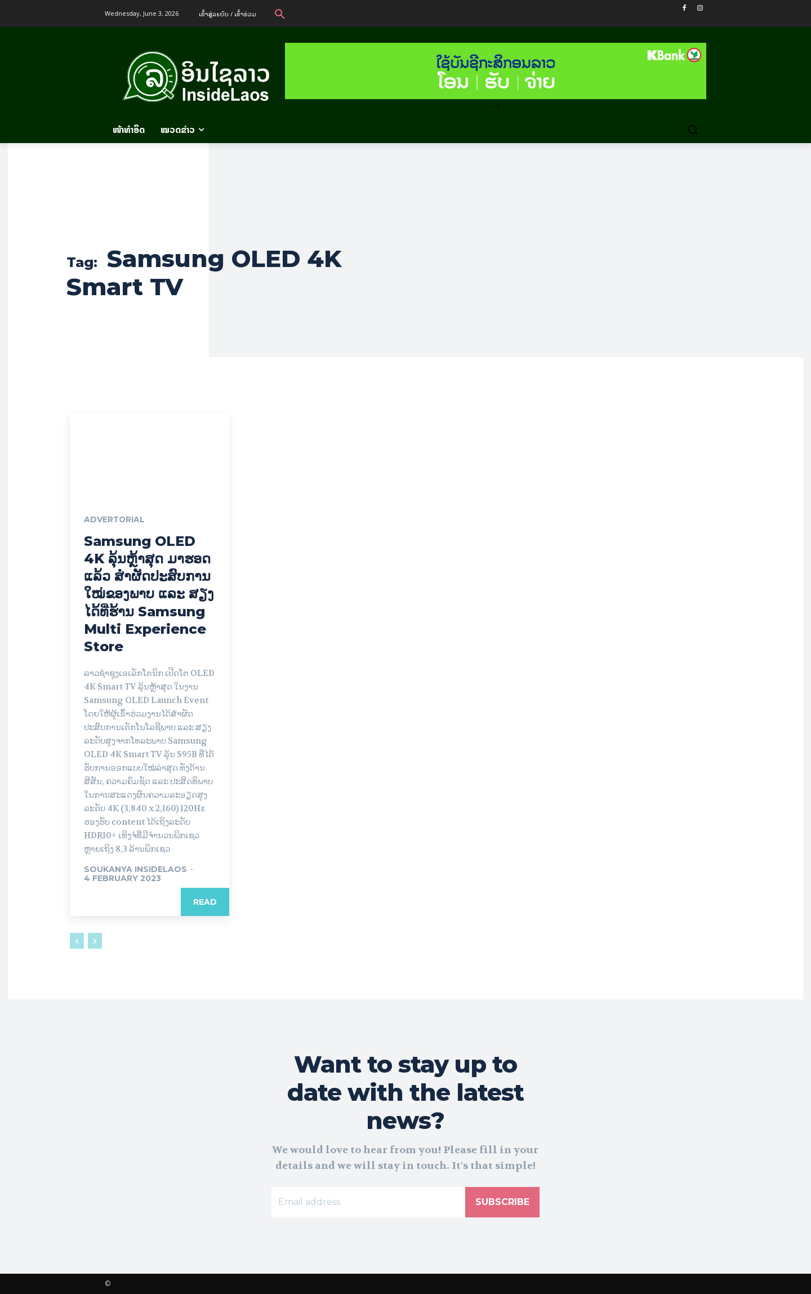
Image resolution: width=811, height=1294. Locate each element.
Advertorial (115, 520)
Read (205, 902)
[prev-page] (77, 941)
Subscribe (502, 1202)
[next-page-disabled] (95, 941)
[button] (279, 13)
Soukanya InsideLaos (135, 869)
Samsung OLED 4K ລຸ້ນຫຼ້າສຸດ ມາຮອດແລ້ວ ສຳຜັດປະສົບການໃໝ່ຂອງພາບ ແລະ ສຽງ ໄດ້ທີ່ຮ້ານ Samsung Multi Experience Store (149, 594)
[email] (368, 1202)
